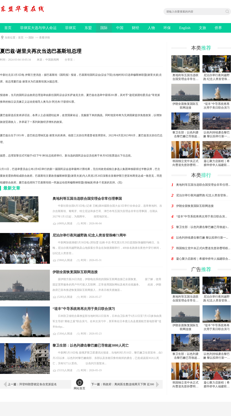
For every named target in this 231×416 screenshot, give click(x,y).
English (184, 28)
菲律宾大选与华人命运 (38, 28)
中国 (119, 28)
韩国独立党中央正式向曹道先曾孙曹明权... (203, 248)
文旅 (202, 28)
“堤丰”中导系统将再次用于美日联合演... (201, 216)
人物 (151, 28)
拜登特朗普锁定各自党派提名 (38, 384)
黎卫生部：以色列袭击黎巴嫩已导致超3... (202, 227)
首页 (8, 28)
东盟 (88, 28)
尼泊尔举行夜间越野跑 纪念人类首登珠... (202, 195)
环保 (167, 28)
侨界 (218, 28)
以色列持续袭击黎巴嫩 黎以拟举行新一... (202, 237)
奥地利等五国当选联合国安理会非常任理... (203, 184)
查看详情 (44, 37)
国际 (104, 28)
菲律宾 (70, 28)
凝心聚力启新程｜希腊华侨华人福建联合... (203, 258)
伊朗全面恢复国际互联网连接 (195, 205)
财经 (135, 28)
